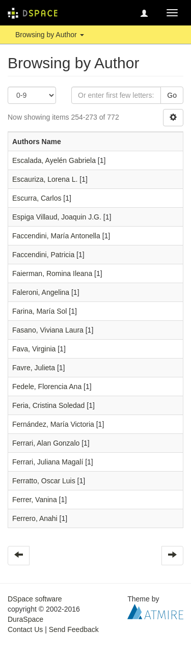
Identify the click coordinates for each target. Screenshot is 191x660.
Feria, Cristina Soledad (48, 405)
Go (172, 95)
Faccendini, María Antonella (56, 236)
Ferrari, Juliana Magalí (47, 462)
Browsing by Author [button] (49, 35)
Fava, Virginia (34, 349)
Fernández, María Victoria (53, 424)
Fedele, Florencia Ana (46, 386)
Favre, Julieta (33, 368)
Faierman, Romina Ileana (52, 273)
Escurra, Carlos (36, 198)
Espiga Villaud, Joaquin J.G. (56, 217)
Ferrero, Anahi (35, 518)
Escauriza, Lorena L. (44, 179)
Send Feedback (74, 629)
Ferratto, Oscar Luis (43, 481)
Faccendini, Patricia (43, 255)
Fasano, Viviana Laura (48, 330)
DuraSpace (25, 619)
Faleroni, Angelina (40, 292)
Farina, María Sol (39, 311)
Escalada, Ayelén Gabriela (54, 160)
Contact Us (25, 629)
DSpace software (35, 599)
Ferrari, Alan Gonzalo (45, 443)
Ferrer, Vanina (34, 500)
